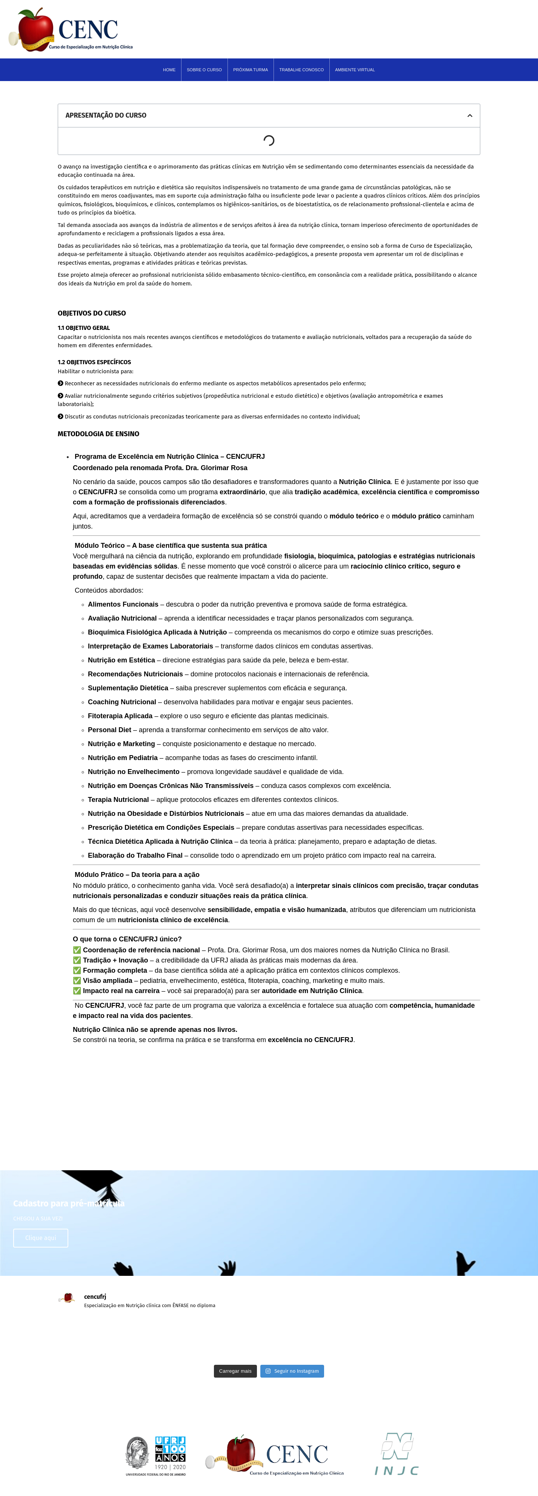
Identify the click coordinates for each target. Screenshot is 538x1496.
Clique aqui (40, 1238)
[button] (469, 115)
